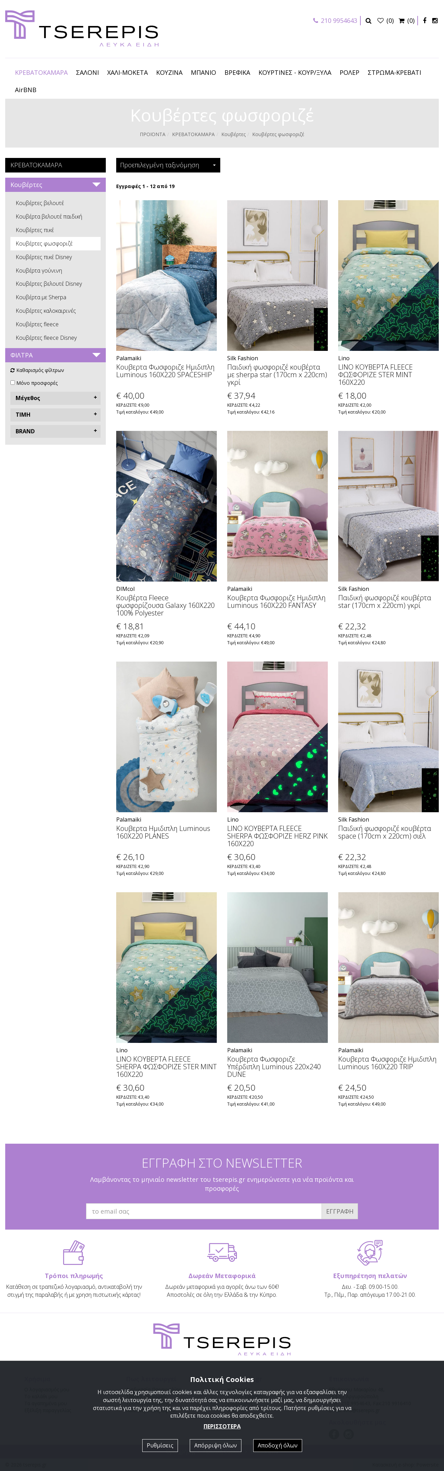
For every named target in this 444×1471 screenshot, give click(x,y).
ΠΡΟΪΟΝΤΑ (152, 134)
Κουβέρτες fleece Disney (46, 338)
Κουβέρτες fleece (37, 324)
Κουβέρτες (233, 134)
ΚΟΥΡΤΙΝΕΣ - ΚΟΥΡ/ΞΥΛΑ (294, 72)
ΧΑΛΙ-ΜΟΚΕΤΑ (127, 72)
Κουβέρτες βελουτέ (40, 203)
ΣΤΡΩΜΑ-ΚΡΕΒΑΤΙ (394, 72)
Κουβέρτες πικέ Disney (44, 257)
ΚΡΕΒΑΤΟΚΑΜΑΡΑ (41, 72)
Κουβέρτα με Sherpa (41, 297)
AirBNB (25, 90)
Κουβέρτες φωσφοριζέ (44, 243)
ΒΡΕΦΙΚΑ (237, 72)
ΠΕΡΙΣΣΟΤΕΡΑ (222, 1426)
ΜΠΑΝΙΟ (203, 72)
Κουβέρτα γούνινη (39, 270)
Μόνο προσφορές (37, 383)
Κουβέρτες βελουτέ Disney (49, 283)
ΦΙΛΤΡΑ (21, 355)
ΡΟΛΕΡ (349, 72)
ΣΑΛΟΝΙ (87, 72)
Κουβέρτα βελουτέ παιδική (49, 216)
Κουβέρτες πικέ (35, 230)
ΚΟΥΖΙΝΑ (169, 72)
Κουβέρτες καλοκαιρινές (46, 310)
